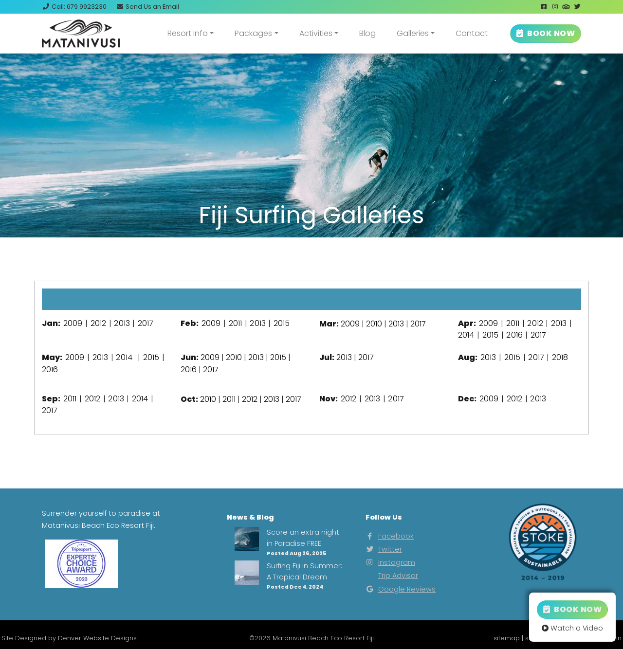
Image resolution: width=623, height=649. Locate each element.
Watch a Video (572, 628)
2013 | (259, 357)
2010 (374, 323)
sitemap (507, 638)
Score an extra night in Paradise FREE (303, 537)
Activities (315, 33)
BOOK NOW (545, 33)
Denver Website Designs (97, 638)
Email (147, 6)
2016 (514, 335)
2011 (235, 323)
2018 (560, 357)
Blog (367, 33)
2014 (466, 335)
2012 (98, 323)
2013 (121, 323)
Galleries (413, 33)
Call (74, 6)
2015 (282, 323)
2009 (72, 323)
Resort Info (187, 33)
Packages (253, 33)
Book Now (572, 609)
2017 (145, 323)
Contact (472, 33)
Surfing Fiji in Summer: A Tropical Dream (304, 571)
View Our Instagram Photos (311, 256)
